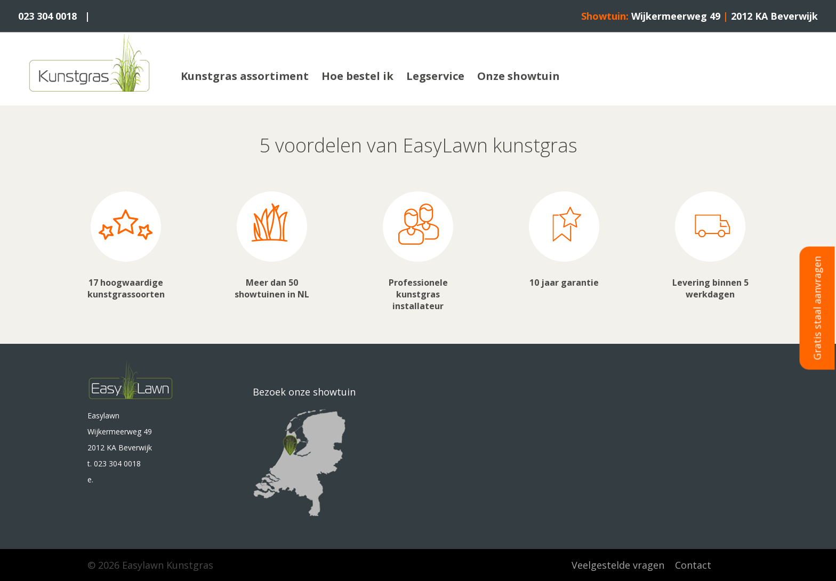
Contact (693, 565)
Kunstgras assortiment (245, 76)
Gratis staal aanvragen (817, 308)
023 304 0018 (47, 16)
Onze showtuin (518, 76)
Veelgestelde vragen (618, 565)
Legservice (435, 76)
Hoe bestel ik (357, 76)
